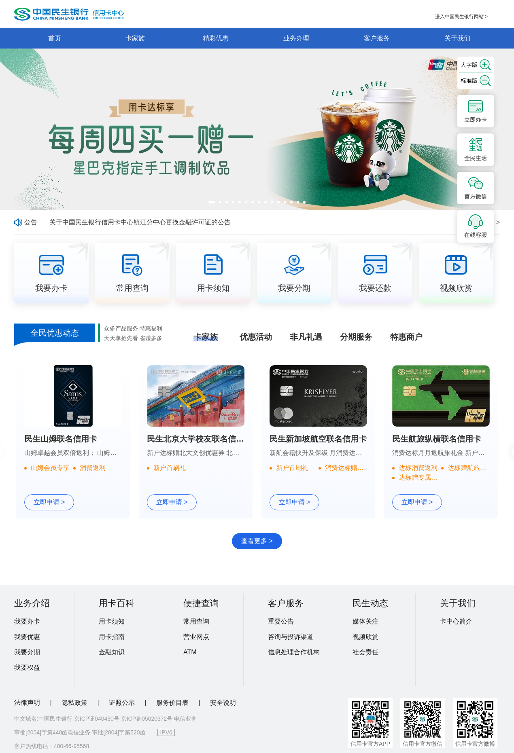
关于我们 (457, 38)
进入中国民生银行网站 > (461, 16)
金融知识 (112, 652)
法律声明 (28, 702)
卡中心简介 (456, 621)
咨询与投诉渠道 (290, 636)
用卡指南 (112, 636)
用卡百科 (116, 603)
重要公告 (281, 621)
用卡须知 (112, 621)
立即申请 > (49, 502)
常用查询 (196, 621)
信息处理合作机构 (294, 652)
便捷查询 (201, 603)
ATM (190, 652)
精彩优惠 (216, 38)
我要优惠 (27, 636)
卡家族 (135, 38)
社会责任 (365, 652)
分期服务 (356, 336)
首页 (54, 38)
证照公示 (122, 702)
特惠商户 (406, 336)
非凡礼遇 (306, 336)
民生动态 (370, 603)
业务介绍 (32, 603)
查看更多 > (257, 540)
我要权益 (27, 667)
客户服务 (377, 38)
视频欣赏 (365, 636)
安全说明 (223, 702)
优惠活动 (256, 336)
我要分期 (27, 652)
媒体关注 (365, 621)
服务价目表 (173, 702)
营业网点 (196, 636)
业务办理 (296, 38)
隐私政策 (75, 702)
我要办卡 (27, 621)
